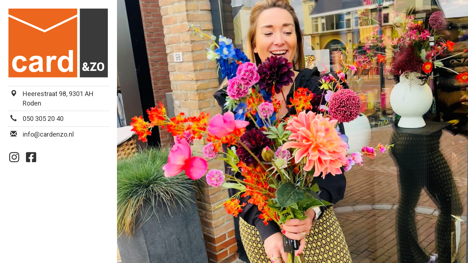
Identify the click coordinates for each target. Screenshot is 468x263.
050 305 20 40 (43, 118)
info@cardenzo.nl (48, 134)
